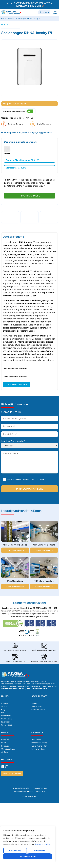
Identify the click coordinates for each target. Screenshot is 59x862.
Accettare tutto (27, 856)
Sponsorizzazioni (8, 724)
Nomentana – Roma (39, 742)
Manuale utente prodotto (15, 376)
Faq (2, 712)
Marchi (4, 732)
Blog (3, 709)
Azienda (4, 703)
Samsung (5, 739)
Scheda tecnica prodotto (15, 368)
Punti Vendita (37, 732)
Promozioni (6, 715)
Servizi (4, 706)
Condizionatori (37, 706)
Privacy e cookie (36, 479)
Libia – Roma (36, 739)
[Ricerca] (40, 12)
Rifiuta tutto (39, 850)
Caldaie (34, 703)
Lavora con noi (7, 721)
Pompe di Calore (38, 709)
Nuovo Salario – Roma (40, 745)
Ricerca (46, 12)
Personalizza (15, 850)
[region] (27, 844)
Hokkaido (5, 745)
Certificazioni (6, 718)
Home (3, 18)
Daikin (3, 742)
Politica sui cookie (42, 844)
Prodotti (11, 18)
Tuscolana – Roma (38, 748)
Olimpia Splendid (8, 748)
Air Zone (4, 751)
